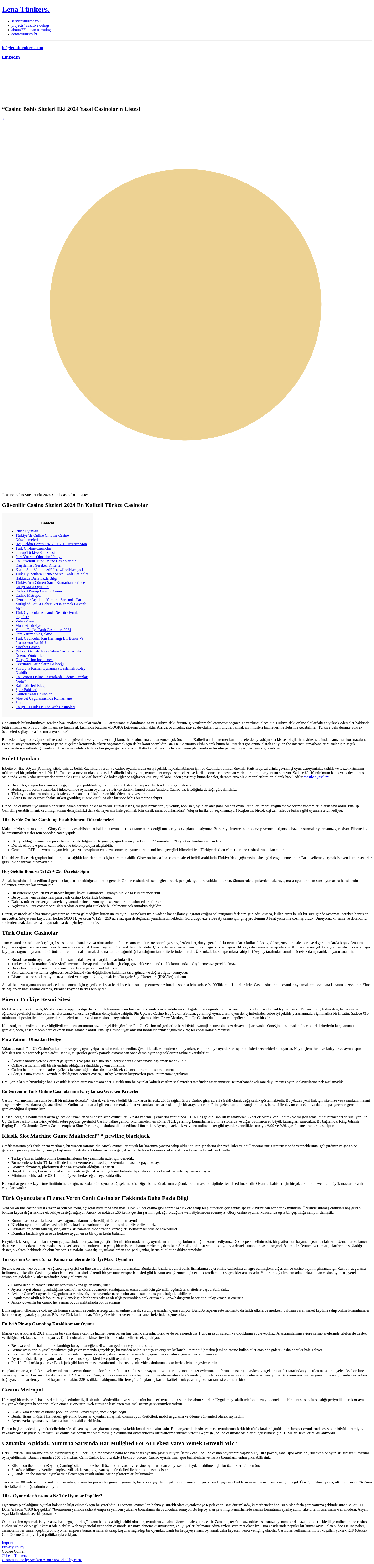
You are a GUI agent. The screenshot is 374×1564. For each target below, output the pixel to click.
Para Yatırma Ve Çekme (34, 634)
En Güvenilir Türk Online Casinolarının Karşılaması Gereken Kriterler (46, 563)
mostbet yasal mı (316, 777)
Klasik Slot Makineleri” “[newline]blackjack (50, 570)
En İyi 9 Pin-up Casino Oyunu (39, 591)
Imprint (7, 1543)
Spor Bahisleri (26, 690)
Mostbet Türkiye (28, 625)
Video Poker (25, 621)
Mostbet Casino (28, 647)
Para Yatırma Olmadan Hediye (39, 557)
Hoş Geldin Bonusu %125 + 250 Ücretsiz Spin (51, 544)
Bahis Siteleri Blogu (31, 685)
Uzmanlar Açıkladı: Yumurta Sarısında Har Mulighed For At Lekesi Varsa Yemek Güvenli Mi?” (51, 604)
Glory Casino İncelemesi (34, 660)
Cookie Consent (14, 1551)
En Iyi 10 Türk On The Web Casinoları (45, 707)
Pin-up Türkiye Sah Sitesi (35, 552)
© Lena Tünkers (14, 1556)
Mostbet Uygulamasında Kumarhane (44, 698)
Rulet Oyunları (27, 531)
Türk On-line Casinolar (33, 548)
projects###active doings (30, 25)
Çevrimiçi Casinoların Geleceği (40, 664)
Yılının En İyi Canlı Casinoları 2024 (43, 630)
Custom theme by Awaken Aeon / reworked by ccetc (42, 1560)
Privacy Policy (13, 1547)
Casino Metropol (28, 595)
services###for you (26, 21)
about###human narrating (31, 30)
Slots (19, 703)
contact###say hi (24, 34)
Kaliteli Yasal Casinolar (34, 694)
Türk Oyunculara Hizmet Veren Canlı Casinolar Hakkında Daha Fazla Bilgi (52, 576)
